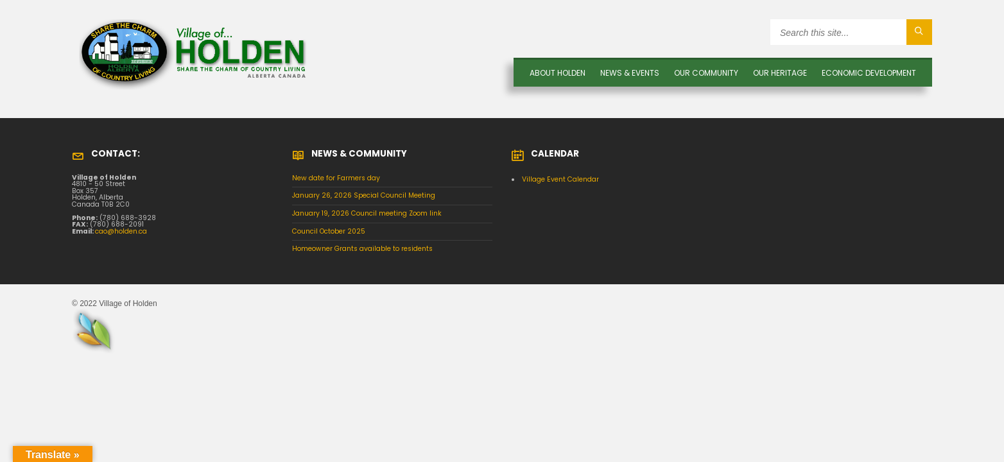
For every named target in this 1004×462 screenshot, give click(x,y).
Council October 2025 (328, 231)
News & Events (629, 72)
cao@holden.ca (121, 231)
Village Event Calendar (560, 179)
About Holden (557, 72)
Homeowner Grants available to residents (362, 248)
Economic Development (869, 72)
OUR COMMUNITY (706, 72)
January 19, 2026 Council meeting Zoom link (367, 213)
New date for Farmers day (336, 178)
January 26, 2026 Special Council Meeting (363, 195)
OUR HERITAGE (780, 72)
